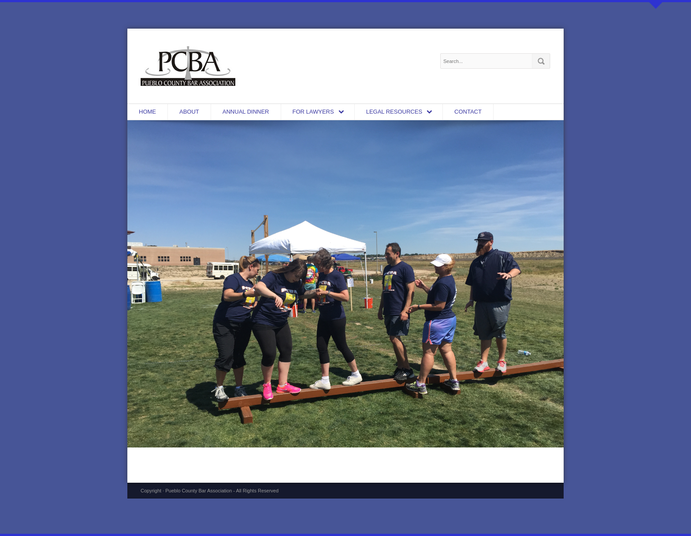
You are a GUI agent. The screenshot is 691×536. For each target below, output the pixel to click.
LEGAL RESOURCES (394, 111)
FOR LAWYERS (313, 111)
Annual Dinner (246, 111)
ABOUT (189, 111)
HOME (147, 111)
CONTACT (468, 111)
